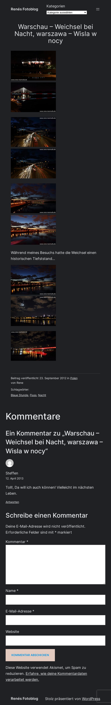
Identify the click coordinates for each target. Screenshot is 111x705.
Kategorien (55, 6)
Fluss (33, 395)
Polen (74, 378)
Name (12, 591)
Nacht (42, 395)
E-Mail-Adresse (20, 611)
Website (12, 631)
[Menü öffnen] (97, 9)
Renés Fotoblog (24, 9)
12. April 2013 (14, 478)
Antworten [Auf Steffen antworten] (12, 502)
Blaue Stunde (19, 395)
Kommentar (17, 542)
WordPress (91, 699)
